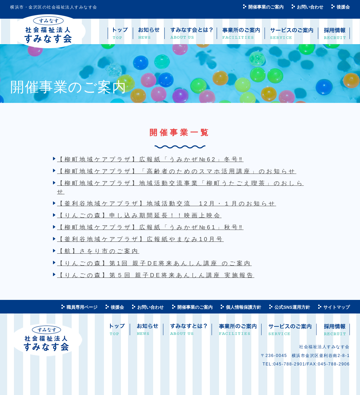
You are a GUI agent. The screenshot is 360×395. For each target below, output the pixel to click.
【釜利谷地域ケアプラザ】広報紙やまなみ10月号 (140, 239)
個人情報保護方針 (243, 307)
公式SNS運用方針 (292, 307)
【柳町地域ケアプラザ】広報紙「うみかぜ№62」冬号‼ (150, 159)
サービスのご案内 (290, 332)
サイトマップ (336, 307)
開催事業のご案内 (266, 7)
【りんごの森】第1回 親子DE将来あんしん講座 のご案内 (154, 263)
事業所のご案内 (238, 332)
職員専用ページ (82, 307)
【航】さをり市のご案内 (98, 251)
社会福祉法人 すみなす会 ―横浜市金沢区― (48, 31)
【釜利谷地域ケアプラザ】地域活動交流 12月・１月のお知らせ (166, 203)
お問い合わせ (310, 7)
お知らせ (147, 332)
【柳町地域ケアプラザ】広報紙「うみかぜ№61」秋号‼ (150, 227)
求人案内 (334, 332)
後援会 (343, 7)
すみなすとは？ (188, 332)
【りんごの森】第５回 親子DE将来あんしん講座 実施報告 (155, 275)
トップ (117, 332)
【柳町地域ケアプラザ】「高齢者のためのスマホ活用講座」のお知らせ (176, 171)
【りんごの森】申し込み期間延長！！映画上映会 (139, 215)
